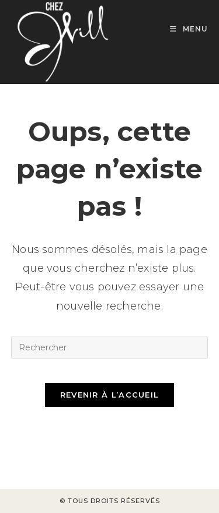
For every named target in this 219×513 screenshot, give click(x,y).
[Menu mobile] (189, 28)
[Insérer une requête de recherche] (109, 347)
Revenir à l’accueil (109, 394)
